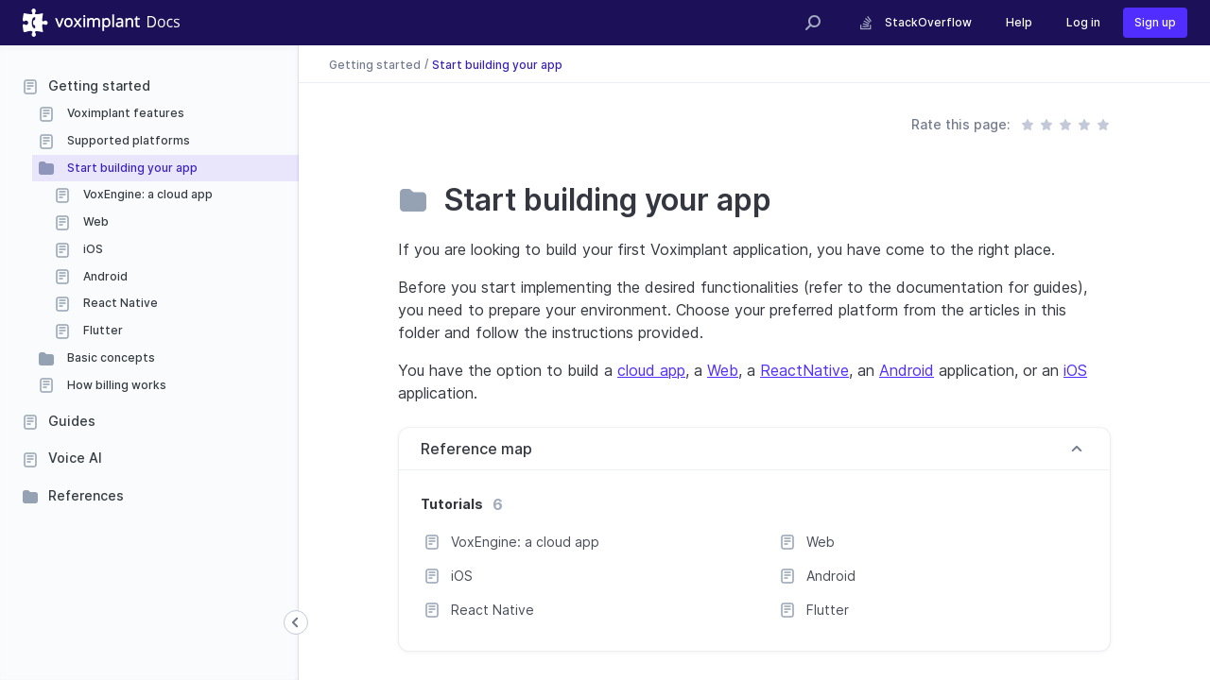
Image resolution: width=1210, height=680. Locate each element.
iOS (91, 249)
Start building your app (131, 168)
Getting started (99, 85)
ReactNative (804, 370)
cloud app (651, 370)
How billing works (115, 385)
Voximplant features (124, 113)
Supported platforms (127, 140)
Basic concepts (109, 357)
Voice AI (75, 458)
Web (94, 221)
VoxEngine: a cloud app (146, 194)
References (86, 495)
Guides (71, 421)
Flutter (101, 330)
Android (104, 276)
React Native (119, 303)
